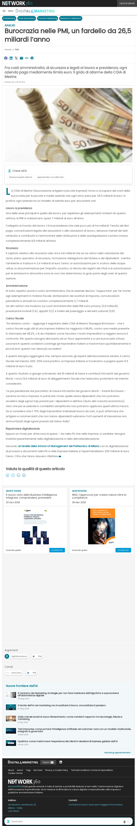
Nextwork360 (14, 786)
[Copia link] (27, 58)
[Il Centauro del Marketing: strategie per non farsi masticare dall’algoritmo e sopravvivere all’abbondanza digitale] (68, 696)
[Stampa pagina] (32, 58)
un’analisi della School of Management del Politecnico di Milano (58, 446)
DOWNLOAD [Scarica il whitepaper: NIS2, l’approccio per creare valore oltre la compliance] (123, 550)
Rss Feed (38, 770)
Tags (28, 770)
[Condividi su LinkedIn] (11, 58)
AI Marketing (9, 18)
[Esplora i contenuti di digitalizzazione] (17, 655)
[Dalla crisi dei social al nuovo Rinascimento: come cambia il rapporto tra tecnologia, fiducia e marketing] (68, 719)
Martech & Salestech (70, 18)
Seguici (48, 762)
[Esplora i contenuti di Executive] (14, 671)
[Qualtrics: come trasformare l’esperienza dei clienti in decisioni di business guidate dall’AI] (68, 743)
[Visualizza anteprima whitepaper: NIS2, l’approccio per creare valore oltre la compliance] (101, 526)
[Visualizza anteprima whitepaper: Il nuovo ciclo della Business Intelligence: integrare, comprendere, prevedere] (35, 526)
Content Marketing (47, 18)
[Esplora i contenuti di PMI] (37, 655)
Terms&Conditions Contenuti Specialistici (92, 770)
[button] (8, 11)
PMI (17, 49)
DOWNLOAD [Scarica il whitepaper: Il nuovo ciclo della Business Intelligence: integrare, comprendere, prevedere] (57, 550)
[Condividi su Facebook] (5, 58)
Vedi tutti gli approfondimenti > (117, 752)
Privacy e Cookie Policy (56, 770)
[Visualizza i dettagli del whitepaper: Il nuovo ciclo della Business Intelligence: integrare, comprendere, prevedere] (35, 497)
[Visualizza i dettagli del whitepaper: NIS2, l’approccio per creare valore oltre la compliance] (101, 497)
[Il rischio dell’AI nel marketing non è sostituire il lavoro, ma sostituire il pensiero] (68, 707)
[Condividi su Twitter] (16, 58)
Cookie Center (15, 773)
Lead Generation (26, 18)
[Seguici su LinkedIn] (60, 762)
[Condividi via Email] (21, 58)
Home (8, 49)
